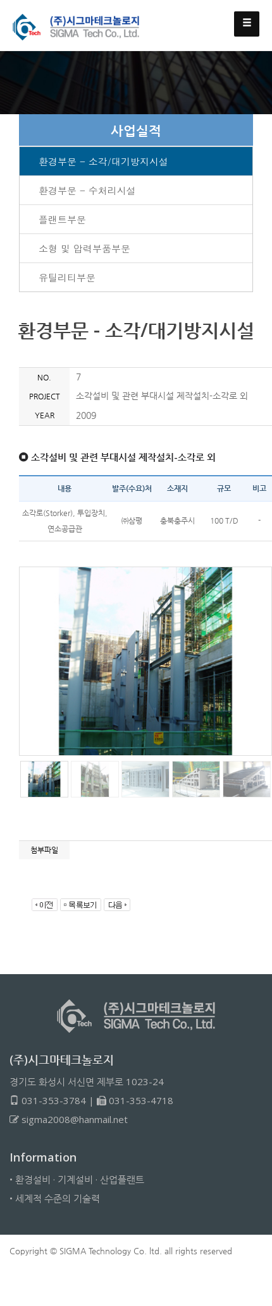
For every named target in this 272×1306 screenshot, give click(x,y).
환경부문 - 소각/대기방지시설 (103, 161)
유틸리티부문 (67, 277)
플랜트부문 (62, 219)
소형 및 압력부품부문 (84, 248)
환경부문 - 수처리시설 (87, 190)
